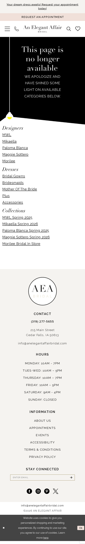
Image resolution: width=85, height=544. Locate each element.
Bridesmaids (13, 183)
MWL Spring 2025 (17, 218)
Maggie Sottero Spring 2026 (26, 238)
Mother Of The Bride (19, 190)
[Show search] (69, 29)
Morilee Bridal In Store (21, 244)
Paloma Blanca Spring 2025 (25, 231)
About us (42, 421)
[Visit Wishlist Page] (77, 29)
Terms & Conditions (42, 450)
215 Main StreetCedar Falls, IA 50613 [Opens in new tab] (42, 333)
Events (42, 436)
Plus (6, 197)
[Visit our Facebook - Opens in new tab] (27, 493)
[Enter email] (42, 478)
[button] (7, 29)
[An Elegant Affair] (42, 29)
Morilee (8, 162)
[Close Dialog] (4, 531)
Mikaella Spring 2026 (20, 225)
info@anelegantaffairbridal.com (42, 344)
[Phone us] (16, 29)
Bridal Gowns (13, 177)
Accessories (12, 203)
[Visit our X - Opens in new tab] (57, 493)
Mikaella (9, 142)
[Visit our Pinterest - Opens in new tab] (47, 493)
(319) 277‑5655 (42, 322)
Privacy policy (42, 457)
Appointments (42, 428)
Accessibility (42, 443)
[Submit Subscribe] (71, 478)
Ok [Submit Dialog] (80, 530)
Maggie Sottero (15, 155)
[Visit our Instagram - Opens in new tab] (37, 493)
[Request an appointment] (42, 18)
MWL (6, 136)
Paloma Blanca (15, 149)
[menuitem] (7, 29)
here (45, 540)
